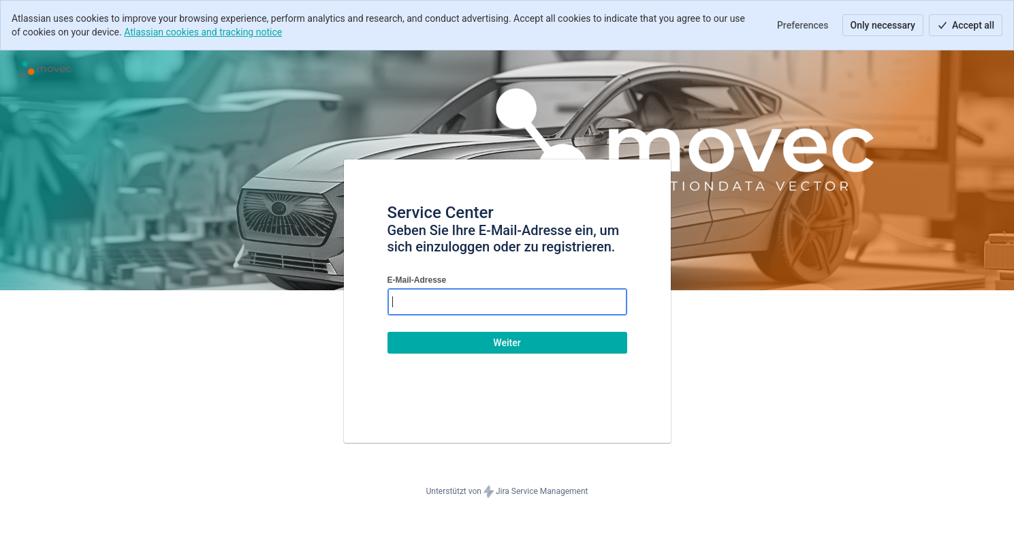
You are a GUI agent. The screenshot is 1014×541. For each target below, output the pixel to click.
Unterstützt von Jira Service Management (507, 492)
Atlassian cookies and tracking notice (203, 32)
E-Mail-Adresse (417, 280)
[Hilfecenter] (45, 69)
